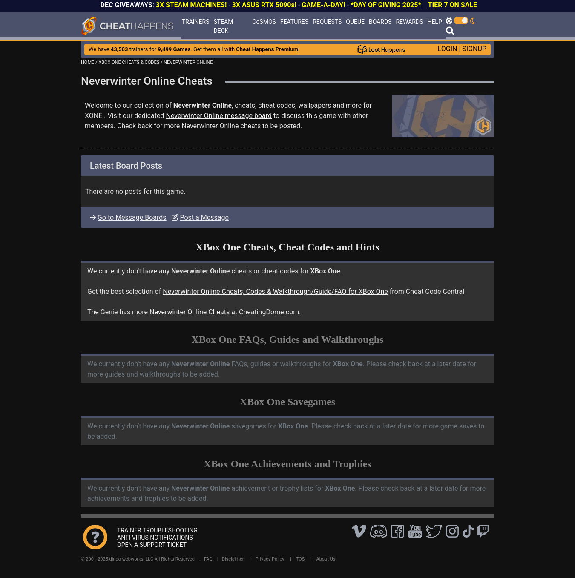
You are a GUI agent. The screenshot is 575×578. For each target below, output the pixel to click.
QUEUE (355, 21)
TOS (300, 559)
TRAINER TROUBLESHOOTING (157, 530)
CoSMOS (264, 21)
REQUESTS (327, 21)
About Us (326, 559)
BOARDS (380, 21)
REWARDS (409, 21)
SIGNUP (474, 49)
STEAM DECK (223, 26)
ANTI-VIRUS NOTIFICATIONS (155, 537)
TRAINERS (196, 21)
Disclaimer (233, 559)
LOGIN (447, 49)
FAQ (208, 559)
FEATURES (294, 21)
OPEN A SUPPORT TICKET (152, 544)
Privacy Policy (270, 559)
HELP (434, 21)
